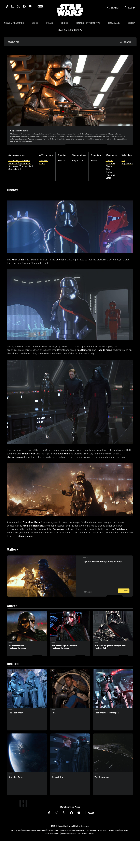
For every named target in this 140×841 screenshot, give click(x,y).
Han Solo (38, 525)
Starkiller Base (31, 522)
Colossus (61, 259)
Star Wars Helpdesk (51, 833)
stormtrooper (25, 535)
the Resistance (119, 529)
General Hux (28, 453)
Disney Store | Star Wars (118, 830)
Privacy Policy (52, 830)
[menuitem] (35, 23)
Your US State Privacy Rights (96, 830)
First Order (18, 259)
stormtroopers (15, 456)
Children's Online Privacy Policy (72, 830)
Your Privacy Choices (86, 833)
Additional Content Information (34, 830)
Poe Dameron (84, 349)
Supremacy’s (60, 529)
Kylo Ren (63, 453)
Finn (25, 525)
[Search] (70, 41)
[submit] (108, 7)
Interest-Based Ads (68, 833)
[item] (14, 23)
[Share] (123, 590)
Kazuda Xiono (104, 349)
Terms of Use (15, 830)
